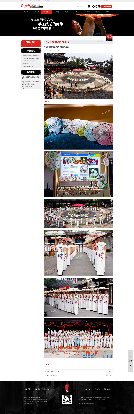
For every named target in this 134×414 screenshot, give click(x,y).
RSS (109, 0)
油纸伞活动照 (109, 41)
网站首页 (26, 12)
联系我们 (108, 12)
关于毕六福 (97, 12)
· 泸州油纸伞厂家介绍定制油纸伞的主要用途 (30, 58)
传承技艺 (46, 389)
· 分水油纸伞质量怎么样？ (28, 66)
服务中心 (77, 12)
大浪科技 (103, 399)
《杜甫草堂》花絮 (54, 371)
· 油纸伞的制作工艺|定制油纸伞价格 (30, 55)
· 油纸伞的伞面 (25, 63)
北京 (91, 403)
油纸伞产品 (36, 12)
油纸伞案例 (46, 12)
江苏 (85, 403)
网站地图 (106, 0)
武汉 (87, 403)
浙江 (93, 403)
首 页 (99, 41)
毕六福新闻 (87, 12)
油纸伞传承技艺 (56, 12)
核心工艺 (67, 12)
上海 (89, 403)
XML (112, 0)
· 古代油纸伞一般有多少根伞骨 (29, 61)
